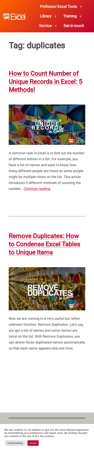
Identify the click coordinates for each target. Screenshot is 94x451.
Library (45, 16)
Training (70, 16)
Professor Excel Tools (58, 6)
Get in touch (74, 26)
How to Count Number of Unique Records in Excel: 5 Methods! (45, 82)
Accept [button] (33, 443)
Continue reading (37, 189)
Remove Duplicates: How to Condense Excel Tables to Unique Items (44, 244)
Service (45, 26)
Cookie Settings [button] (15, 443)
